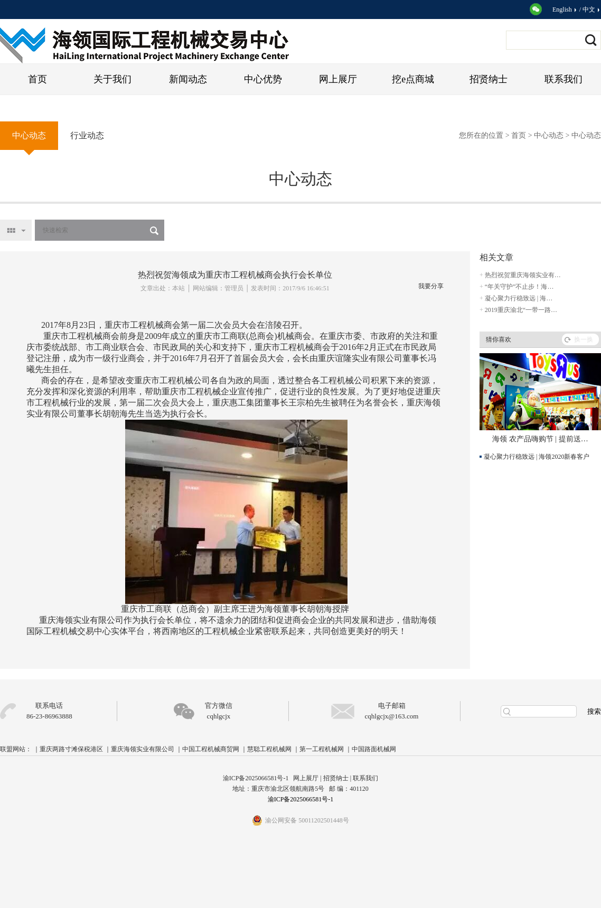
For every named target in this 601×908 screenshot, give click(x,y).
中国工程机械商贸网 (210, 749)
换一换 (583, 339)
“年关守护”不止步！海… (519, 286)
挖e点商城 (413, 79)
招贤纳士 (488, 79)
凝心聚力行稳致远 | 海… (518, 298)
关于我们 (112, 79)
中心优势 (263, 79)
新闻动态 (188, 79)
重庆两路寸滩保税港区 (71, 749)
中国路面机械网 (374, 749)
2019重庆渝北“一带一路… (521, 310)
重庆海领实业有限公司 (142, 749)
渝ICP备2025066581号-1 (301, 799)
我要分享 (431, 286)
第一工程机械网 (321, 749)
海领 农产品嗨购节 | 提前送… (540, 439)
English (565, 9)
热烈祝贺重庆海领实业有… (523, 275)
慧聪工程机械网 (269, 749)
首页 (37, 79)
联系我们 (563, 79)
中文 (592, 9)
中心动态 (549, 135)
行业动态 (87, 135)
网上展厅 (338, 79)
